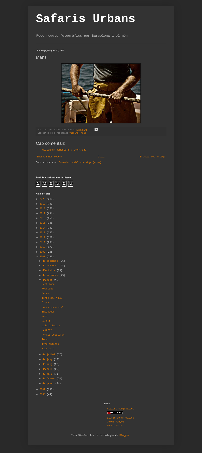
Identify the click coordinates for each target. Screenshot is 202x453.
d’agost (48, 280)
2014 (43, 228)
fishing (73, 133)
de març (48, 374)
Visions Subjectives (120, 408)
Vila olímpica (51, 325)
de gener (48, 383)
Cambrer (47, 330)
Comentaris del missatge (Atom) (80, 162)
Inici (101, 156)
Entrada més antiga (152, 156)
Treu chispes (50, 344)
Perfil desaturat (53, 335)
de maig (48, 364)
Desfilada (48, 284)
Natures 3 (48, 348)
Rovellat (47, 288)
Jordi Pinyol (115, 421)
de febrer (49, 378)
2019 (43, 204)
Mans (45, 316)
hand (83, 133)
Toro (45, 339)
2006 (43, 394)
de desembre (50, 261)
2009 (43, 252)
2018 (43, 208)
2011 (43, 242)
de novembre (50, 265)
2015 (43, 223)
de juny (48, 359)
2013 (43, 232)
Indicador (48, 312)
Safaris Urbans (85, 19)
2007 (43, 389)
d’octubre (49, 270)
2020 (43, 199)
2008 (43, 256)
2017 (43, 213)
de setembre (50, 275)
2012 (43, 237)
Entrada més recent (50, 156)
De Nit (46, 321)
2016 (43, 218)
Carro (45, 293)
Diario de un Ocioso (120, 418)
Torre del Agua (52, 298)
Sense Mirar (115, 425)
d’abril (48, 369)
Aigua (45, 302)
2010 (43, 247)
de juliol (49, 354)
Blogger (124, 435)
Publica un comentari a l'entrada (63, 150)
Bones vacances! (52, 307)
